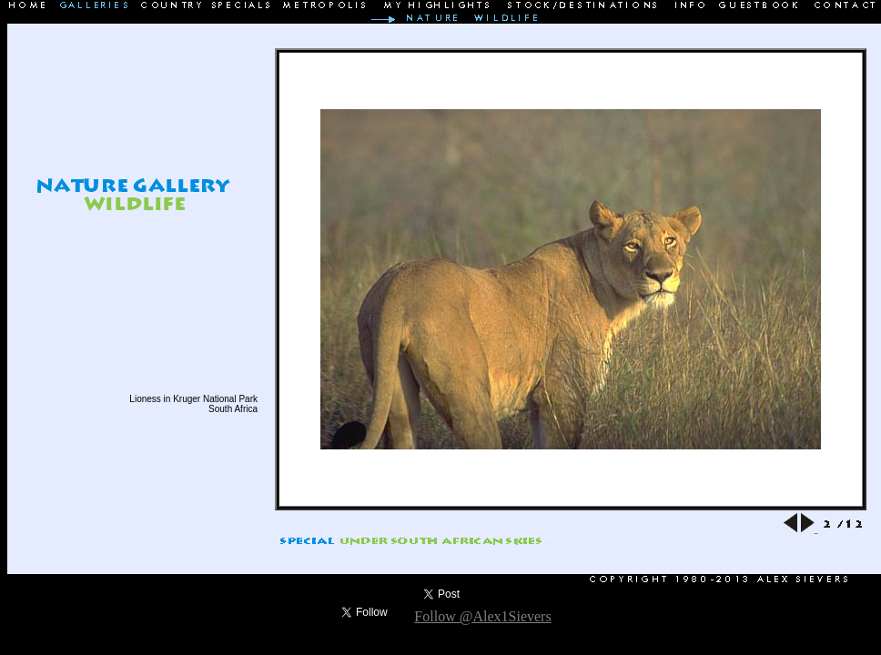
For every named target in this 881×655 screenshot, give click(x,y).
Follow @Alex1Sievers (482, 616)
